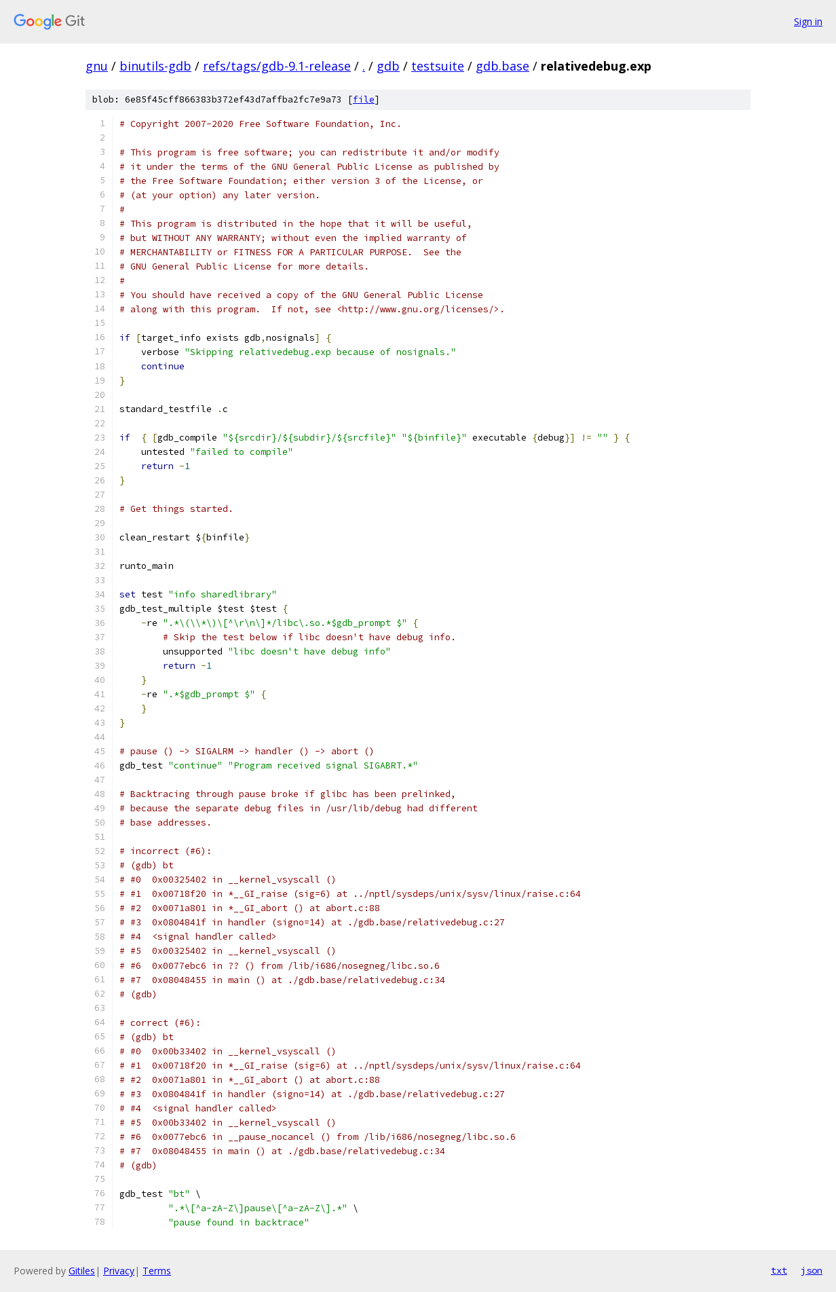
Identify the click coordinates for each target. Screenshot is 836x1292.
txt (779, 1270)
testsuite (437, 66)
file (364, 99)
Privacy (118, 1270)
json (811, 1270)
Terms (156, 1270)
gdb (388, 66)
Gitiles (82, 1270)
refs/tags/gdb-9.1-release (277, 66)
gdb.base (502, 66)
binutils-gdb (155, 66)
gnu (97, 66)
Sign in (808, 21)
